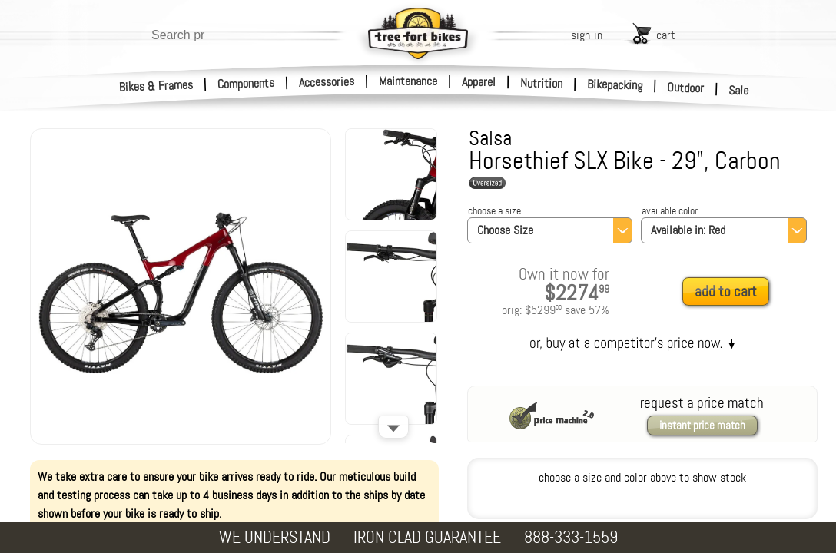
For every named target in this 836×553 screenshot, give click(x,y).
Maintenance (408, 81)
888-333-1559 (571, 537)
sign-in (586, 35)
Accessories (326, 82)
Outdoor (686, 87)
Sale (738, 90)
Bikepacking (615, 85)
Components (246, 83)
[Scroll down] (393, 427)
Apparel (479, 82)
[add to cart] (729, 292)
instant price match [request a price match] (702, 425)
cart (665, 35)
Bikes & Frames (156, 86)
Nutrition (541, 83)
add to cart (726, 291)
